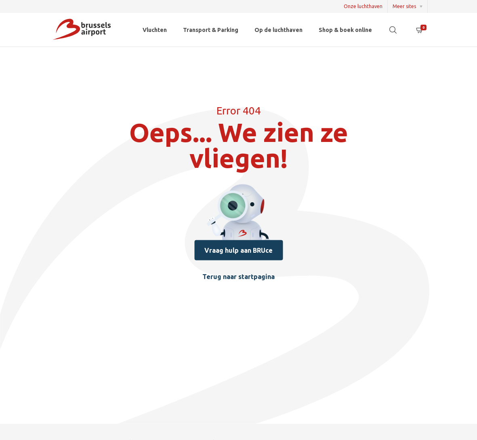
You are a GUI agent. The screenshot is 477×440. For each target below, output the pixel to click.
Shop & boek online (345, 30)
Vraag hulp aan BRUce (238, 250)
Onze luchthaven (363, 6)
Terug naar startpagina (238, 276)
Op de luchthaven (278, 30)
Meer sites (404, 6)
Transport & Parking (210, 30)
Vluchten (155, 30)
